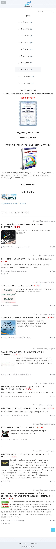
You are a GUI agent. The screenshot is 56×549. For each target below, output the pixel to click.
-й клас (26, 22)
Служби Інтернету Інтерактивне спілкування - (28, 317)
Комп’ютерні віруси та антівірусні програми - (27, 408)
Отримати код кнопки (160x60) (13, 203)
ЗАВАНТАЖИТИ (28, 185)
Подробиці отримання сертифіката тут (28, 135)
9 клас (40, 11)
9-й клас (36, 221)
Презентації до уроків (47, 221)
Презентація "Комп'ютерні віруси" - (22, 427)
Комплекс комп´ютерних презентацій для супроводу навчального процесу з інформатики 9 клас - (27, 496)
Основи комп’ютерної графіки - (20, 285)
